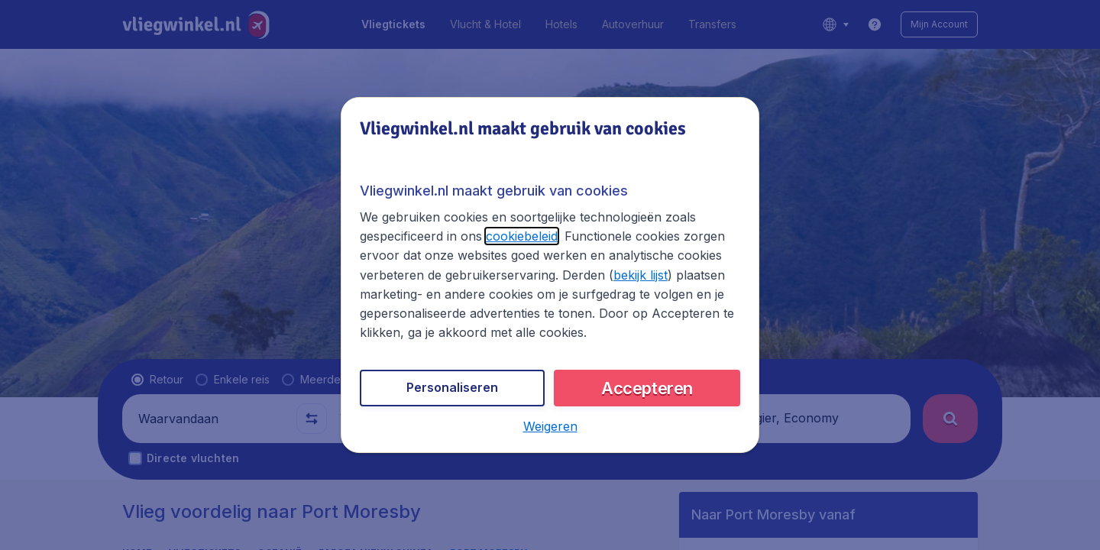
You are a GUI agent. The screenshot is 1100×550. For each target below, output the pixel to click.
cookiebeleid (522, 236)
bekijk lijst (640, 275)
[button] (550, 426)
